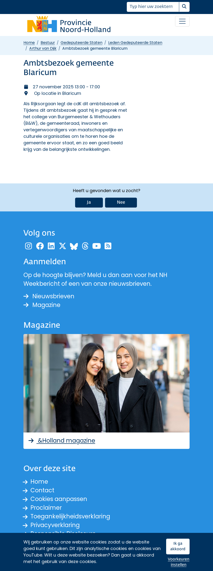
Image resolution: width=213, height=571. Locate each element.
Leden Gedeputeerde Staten (135, 42)
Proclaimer (46, 508)
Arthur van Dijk (43, 48)
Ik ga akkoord (177, 546)
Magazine (41, 305)
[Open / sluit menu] (182, 21)
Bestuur (48, 42)
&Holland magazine (61, 441)
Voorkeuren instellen (178, 562)
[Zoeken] (153, 7)
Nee (121, 202)
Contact (42, 490)
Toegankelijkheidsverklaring (70, 516)
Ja (89, 202)
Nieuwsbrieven (48, 296)
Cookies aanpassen (58, 499)
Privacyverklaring (55, 525)
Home (29, 42)
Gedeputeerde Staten (81, 42)
